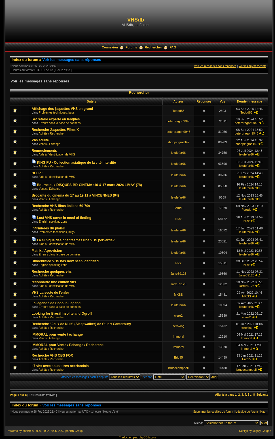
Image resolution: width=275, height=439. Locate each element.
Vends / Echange (49, 144)
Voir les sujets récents (252, 66)
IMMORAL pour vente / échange (56, 334)
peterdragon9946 (178, 121)
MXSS (178, 294)
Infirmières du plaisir (48, 228)
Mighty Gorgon (262, 430)
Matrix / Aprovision (46, 251)
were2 (178, 315)
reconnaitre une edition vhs (53, 282)
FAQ (173, 47)
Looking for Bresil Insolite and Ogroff (61, 314)
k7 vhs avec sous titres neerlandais (59, 366)
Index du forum (25, 59)
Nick (178, 219)
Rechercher (153, 47)
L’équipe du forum (246, 411)
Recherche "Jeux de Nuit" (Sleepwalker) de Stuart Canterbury (81, 324)
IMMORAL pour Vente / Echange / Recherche (67, 345)
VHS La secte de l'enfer (50, 293)
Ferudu (178, 208)
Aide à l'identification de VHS (57, 154)
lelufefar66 (178, 152)
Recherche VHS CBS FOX (52, 355)
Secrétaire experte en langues (55, 119)
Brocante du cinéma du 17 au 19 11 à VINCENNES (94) (75, 195)
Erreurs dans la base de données (60, 123)
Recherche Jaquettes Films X (55, 130)
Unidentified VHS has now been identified (65, 261)
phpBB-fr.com (147, 437)
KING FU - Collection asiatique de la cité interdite (76, 163)
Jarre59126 (178, 273)
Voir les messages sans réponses (71, 59)
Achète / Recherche (51, 133)
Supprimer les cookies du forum (213, 411)
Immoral (178, 336)
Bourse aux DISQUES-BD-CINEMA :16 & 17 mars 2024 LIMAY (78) (89, 185)
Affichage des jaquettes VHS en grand (62, 109)
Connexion (110, 47)
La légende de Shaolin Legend (56, 303)
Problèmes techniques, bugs (57, 112)
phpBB (26, 430)
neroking (178, 326)
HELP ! (37, 173)
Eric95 (178, 357)
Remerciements (44, 151)
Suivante (262, 394)
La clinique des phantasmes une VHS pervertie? (76, 240)
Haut (263, 411)
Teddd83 (178, 110)
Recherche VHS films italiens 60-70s (60, 206)
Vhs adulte (40, 140)
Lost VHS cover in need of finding (64, 218)
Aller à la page (224, 394)
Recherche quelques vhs (51, 272)
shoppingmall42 (178, 142)
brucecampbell (178, 368)
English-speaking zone (53, 221)
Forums (131, 47)
